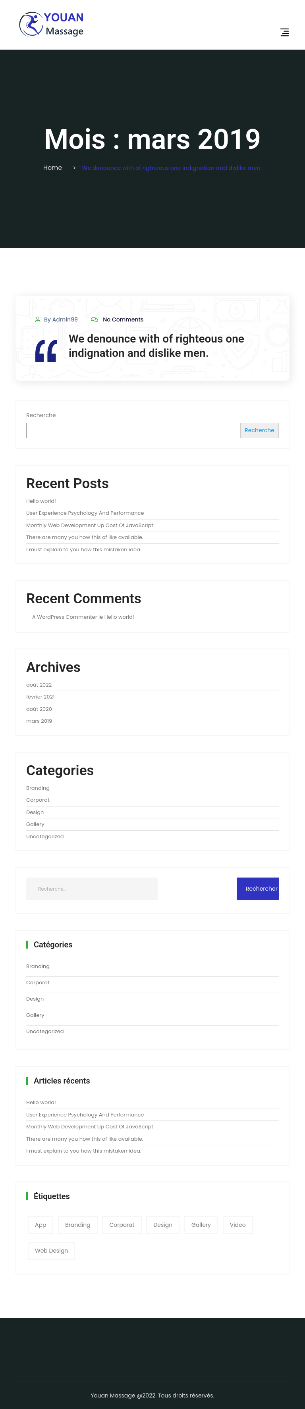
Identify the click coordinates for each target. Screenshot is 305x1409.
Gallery (35, 824)
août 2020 (39, 709)
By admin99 (56, 319)
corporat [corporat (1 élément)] (121, 1225)
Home (52, 167)
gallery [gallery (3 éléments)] (201, 1225)
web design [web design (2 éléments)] (51, 1251)
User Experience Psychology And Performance (85, 513)
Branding (38, 788)
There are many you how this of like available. (84, 537)
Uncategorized (45, 836)
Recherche (41, 415)
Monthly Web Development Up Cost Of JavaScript (89, 525)
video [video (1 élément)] (238, 1225)
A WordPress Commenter (64, 617)
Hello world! (41, 501)
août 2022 (39, 685)
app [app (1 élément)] (40, 1225)
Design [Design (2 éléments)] (162, 1225)
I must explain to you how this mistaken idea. (83, 549)
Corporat (38, 800)
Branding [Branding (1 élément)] (78, 1225)
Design (35, 812)
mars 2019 (39, 721)
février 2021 (40, 697)
